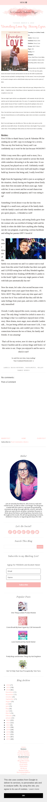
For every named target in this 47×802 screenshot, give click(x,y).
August (8, 701)
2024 (8, 690)
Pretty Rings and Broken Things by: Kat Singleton (23, 656)
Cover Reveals (24, 759)
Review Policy (23, 770)
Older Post (41, 438)
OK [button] (23, 796)
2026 (8, 685)
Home (24, 438)
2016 (8, 737)
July (7, 704)
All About (23, 768)
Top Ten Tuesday (23, 755)
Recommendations (23, 772)
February (9, 715)
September (10, 699)
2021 (8, 725)
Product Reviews (23, 753)
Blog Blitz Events (23, 761)
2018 (8, 732)
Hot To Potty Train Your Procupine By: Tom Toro (24, 671)
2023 (8, 720)
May (7, 709)
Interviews (23, 766)
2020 (8, 727)
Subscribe (23, 585)
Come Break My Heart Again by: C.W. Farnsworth (23, 627)
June (7, 706)
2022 (8, 723)
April (8, 711)
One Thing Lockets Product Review (23, 613)
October (9, 697)
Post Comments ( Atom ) (19, 442)
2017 (8, 734)
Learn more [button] (34, 789)
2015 (8, 739)
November (10, 694)
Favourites (31, 367)
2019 (8, 730)
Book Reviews (17, 367)
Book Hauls (24, 765)
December (10, 692)
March (8, 713)
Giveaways (23, 763)
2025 (8, 687)
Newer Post (5, 438)
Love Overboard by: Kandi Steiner (24, 642)
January (9, 718)
